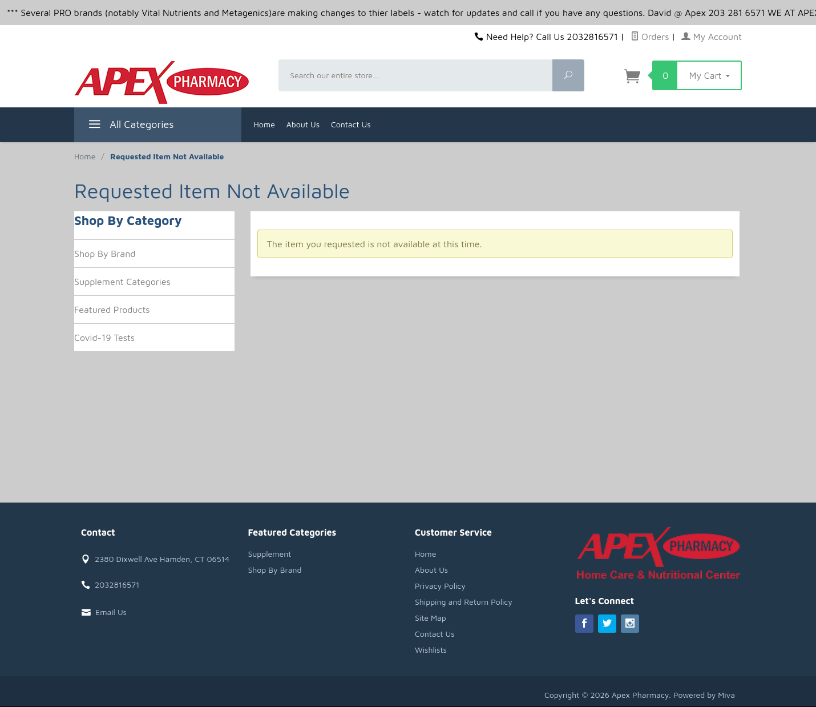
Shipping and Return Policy (463, 601)
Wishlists (431, 649)
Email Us (111, 612)
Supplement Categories (122, 281)
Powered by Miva (704, 695)
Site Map (430, 617)
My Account (711, 36)
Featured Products (112, 309)
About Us (303, 124)
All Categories (130, 125)
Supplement (270, 554)
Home (264, 124)
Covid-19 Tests (104, 337)
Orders (650, 36)
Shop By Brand (104, 253)
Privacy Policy (440, 585)
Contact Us (351, 124)
